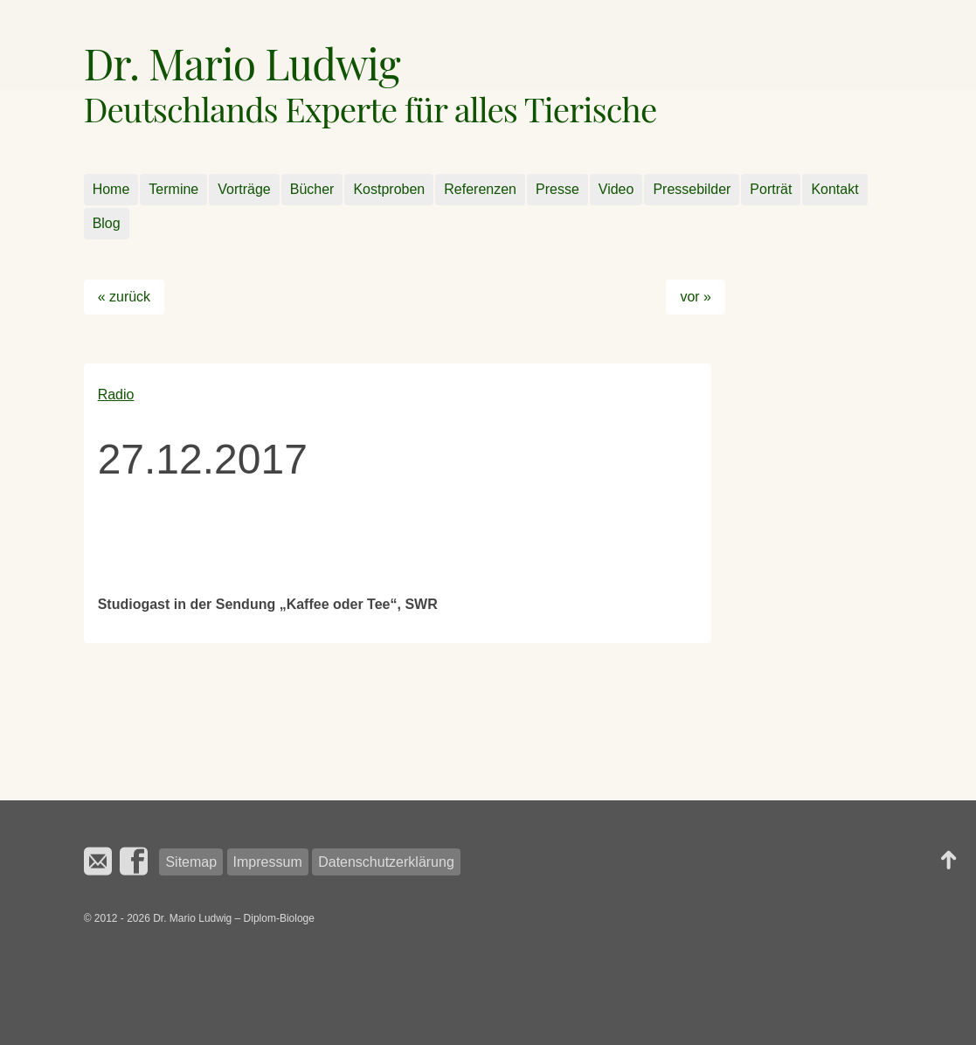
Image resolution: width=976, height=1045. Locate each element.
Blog (107, 223)
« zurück (124, 296)
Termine (173, 189)
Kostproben (389, 189)
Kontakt (834, 189)
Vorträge (244, 189)
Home (111, 189)
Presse (557, 189)
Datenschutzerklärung (386, 862)
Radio (116, 394)
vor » (695, 296)
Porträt (771, 189)
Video (616, 189)
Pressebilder (691, 189)
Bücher (312, 189)
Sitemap (191, 862)
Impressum (267, 862)
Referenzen (480, 189)
